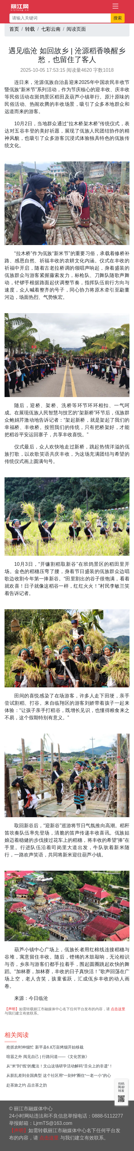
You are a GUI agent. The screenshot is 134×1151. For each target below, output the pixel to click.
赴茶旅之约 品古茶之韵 (26, 1085)
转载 (30, 29)
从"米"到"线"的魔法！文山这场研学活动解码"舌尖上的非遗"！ (59, 1066)
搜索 (117, 18)
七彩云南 (50, 29)
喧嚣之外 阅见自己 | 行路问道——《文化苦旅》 (47, 1056)
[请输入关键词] (60, 18)
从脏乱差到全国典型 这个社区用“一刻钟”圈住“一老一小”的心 (58, 1075)
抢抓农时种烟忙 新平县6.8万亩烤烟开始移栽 (44, 1047)
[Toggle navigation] (115, 6)
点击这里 (118, 1009)
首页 (14, 29)
